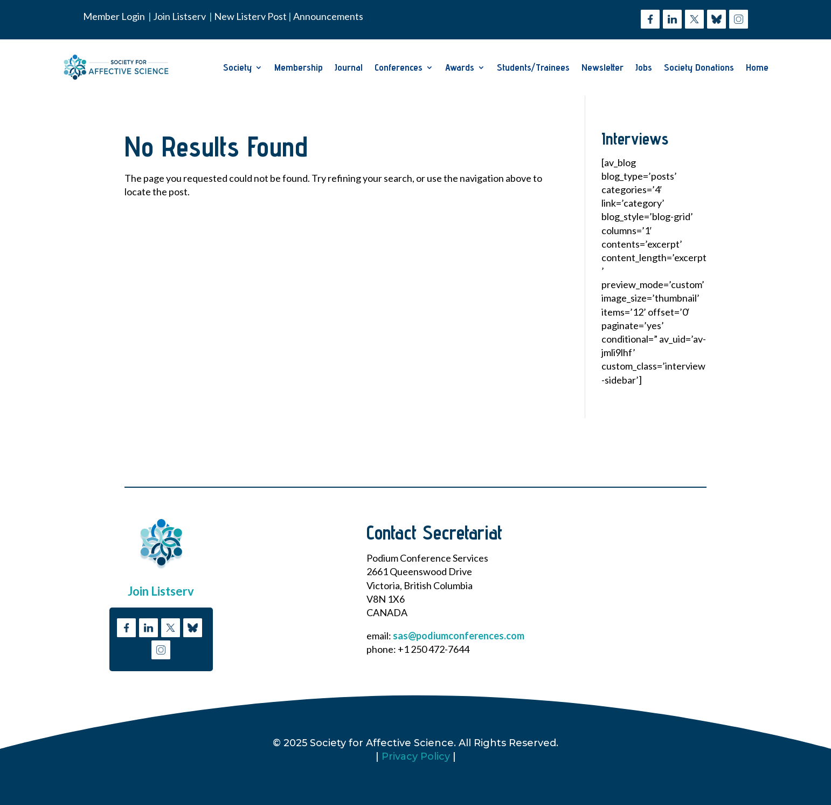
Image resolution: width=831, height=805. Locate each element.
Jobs (643, 67)
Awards (459, 67)
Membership (298, 67)
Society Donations (699, 67)
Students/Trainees (533, 67)
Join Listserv (179, 16)
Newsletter (602, 67)
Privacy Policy (416, 756)
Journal (349, 67)
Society (237, 67)
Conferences (399, 67)
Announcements (328, 16)
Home (757, 67)
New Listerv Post (251, 16)
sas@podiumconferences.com (458, 636)
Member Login (114, 16)
